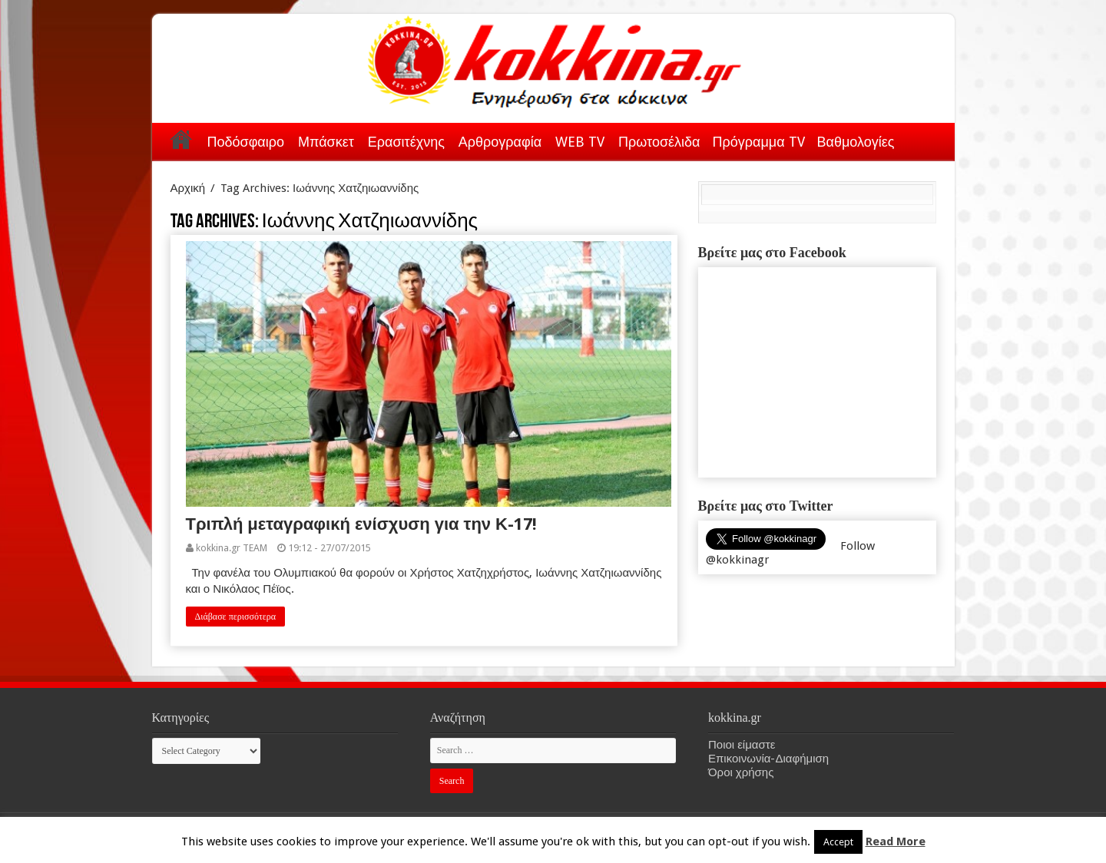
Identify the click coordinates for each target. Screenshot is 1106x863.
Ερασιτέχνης (406, 142)
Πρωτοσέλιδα (659, 142)
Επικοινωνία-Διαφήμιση (768, 758)
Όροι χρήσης (740, 772)
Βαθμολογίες (856, 142)
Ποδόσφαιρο (245, 142)
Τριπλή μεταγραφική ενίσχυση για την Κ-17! (361, 524)
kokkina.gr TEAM (231, 548)
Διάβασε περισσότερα (235, 616)
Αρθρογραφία (500, 142)
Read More (896, 841)
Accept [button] (838, 842)
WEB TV (579, 142)
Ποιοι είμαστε (741, 745)
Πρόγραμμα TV (759, 142)
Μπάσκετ (326, 142)
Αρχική (181, 139)
